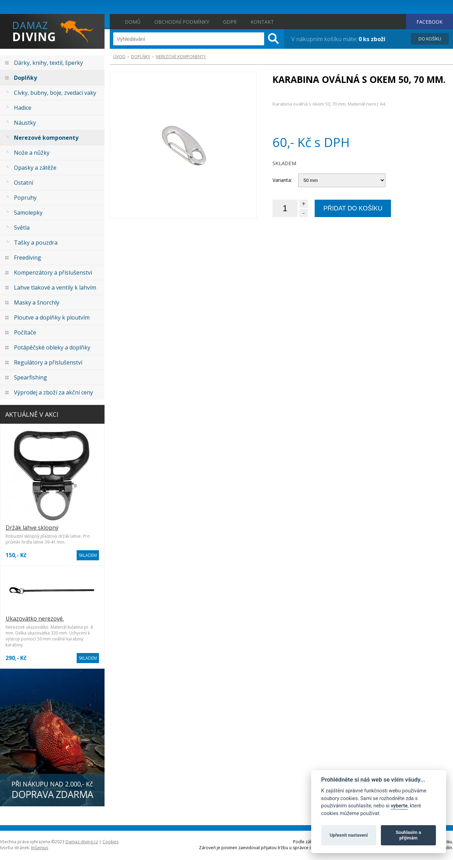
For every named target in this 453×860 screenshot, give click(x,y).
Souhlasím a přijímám (408, 835)
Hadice (22, 108)
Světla (22, 227)
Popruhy (25, 197)
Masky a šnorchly (36, 302)
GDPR (230, 21)
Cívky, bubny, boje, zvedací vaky (55, 93)
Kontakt (262, 21)
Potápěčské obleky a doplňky (52, 347)
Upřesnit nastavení (349, 835)
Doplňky (25, 78)
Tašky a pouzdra (35, 242)
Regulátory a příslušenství (48, 362)
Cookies (110, 842)
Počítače (25, 332)
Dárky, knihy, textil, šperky (48, 63)
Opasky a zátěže (35, 167)
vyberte (399, 806)
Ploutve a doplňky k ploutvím (52, 317)
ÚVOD (119, 57)
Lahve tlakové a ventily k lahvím (55, 287)
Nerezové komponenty (46, 137)
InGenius (39, 848)
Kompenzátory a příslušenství (53, 272)
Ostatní (23, 182)
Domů (132, 21)
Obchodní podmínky (181, 21)
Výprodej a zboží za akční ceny (53, 392)
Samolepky (28, 212)
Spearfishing (30, 377)
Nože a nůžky (31, 152)
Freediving (27, 257)
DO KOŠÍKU (430, 39)
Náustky (25, 122)
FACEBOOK (429, 21)
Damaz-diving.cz (82, 842)
